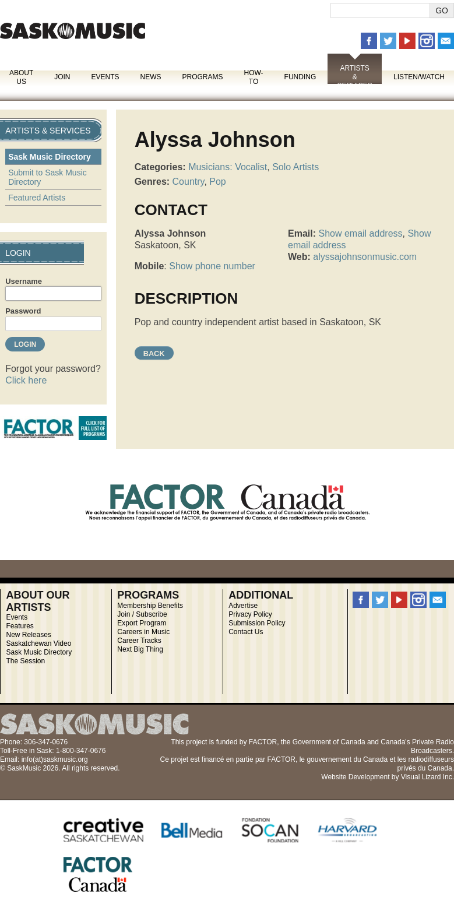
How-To (253, 77)
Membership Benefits (150, 606)
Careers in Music (143, 632)
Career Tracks (139, 640)
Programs (202, 77)
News (150, 77)
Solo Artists (295, 167)
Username (23, 281)
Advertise (243, 606)
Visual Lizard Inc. (427, 777)
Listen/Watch (419, 77)
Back (154, 353)
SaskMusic (72, 31)
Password (23, 311)
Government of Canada (329, 742)
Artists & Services (354, 77)
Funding (300, 77)
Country (189, 182)
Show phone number (212, 266)
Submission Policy (256, 623)
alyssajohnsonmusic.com (365, 257)
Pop (217, 182)
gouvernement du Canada (347, 759)
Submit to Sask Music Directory (47, 177)
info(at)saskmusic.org (55, 759)
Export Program (141, 623)
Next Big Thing (140, 649)
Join (62, 77)
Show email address (360, 233)
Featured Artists (36, 197)
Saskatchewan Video (38, 643)
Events (105, 77)
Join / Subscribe (142, 614)
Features (19, 626)
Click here (26, 380)
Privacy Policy (250, 614)
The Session (25, 661)
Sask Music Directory (49, 156)
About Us (21, 77)
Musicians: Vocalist (227, 167)
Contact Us (245, 632)
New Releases (28, 635)
